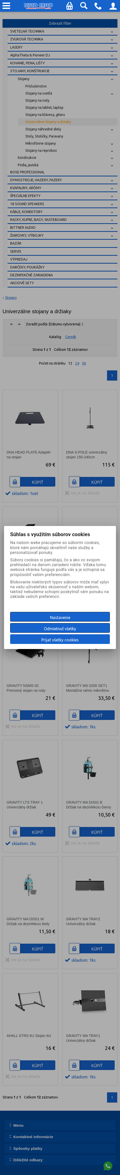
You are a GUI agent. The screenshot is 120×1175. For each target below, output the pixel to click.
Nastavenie (60, 617)
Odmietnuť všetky (60, 628)
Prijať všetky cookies (60, 640)
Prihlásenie (113, 7)
